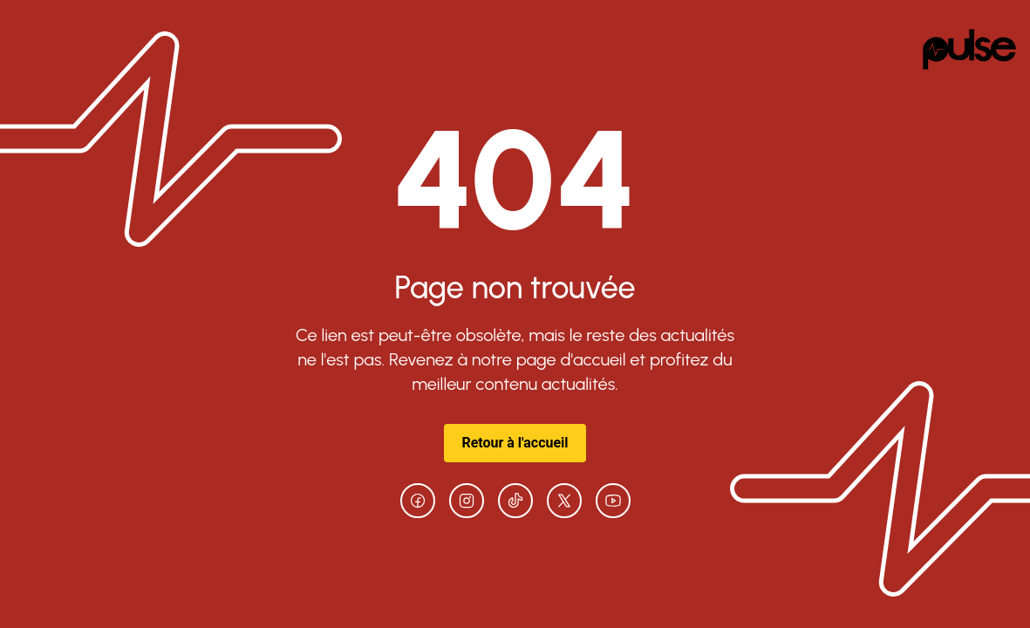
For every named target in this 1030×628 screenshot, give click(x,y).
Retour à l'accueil (514, 442)
